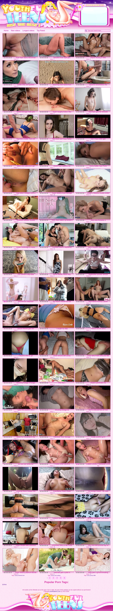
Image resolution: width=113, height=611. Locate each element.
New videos (15, 31)
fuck (23, 575)
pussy (16, 575)
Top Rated (41, 31)
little (94, 575)
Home (6, 31)
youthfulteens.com (55, 591)
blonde (20, 575)
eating (58, 575)
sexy (88, 575)
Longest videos (28, 31)
